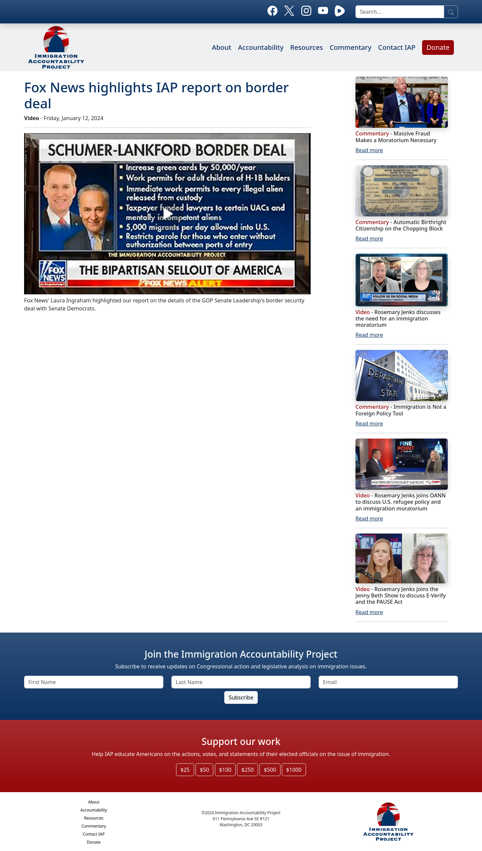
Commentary (351, 47)
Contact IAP (397, 47)
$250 (247, 769)
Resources (306, 47)
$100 (225, 769)
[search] (399, 11)
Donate (438, 47)
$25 (184, 769)
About (221, 47)
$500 (270, 769)
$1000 (294, 769)
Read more (369, 150)
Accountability (261, 47)
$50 (204, 769)
